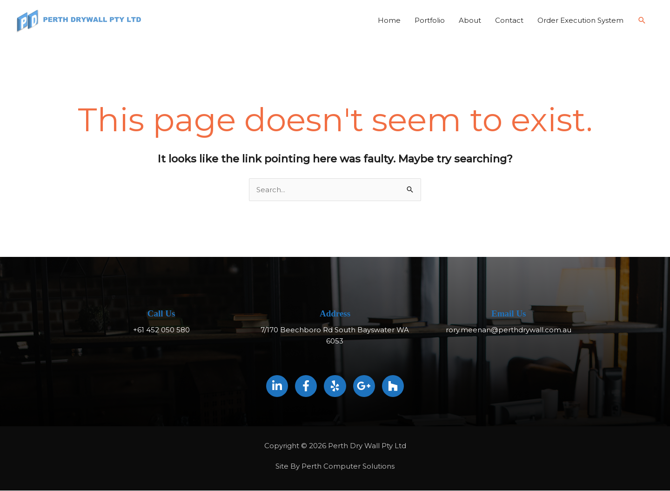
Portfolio (430, 20)
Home (389, 20)
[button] (642, 20)
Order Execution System (580, 20)
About (470, 20)
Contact (509, 20)
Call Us (161, 314)
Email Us (508, 314)
